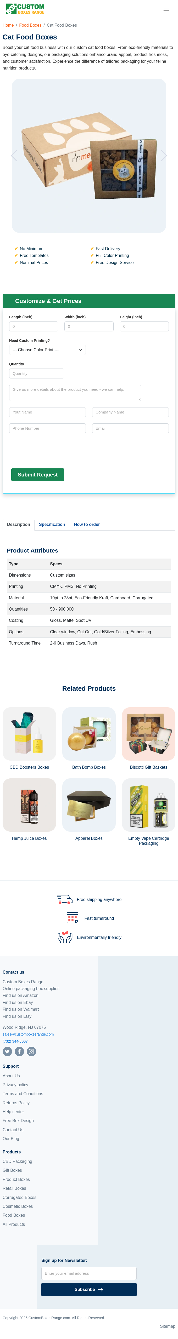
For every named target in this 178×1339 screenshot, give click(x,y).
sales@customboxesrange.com (28, 1034)
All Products (14, 1224)
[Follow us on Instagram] (31, 1051)
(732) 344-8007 (15, 1041)
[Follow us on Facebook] (19, 1051)
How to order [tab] (87, 524)
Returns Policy (16, 1103)
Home (8, 25)
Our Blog (11, 1138)
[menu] (166, 9)
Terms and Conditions (23, 1093)
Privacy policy (15, 1085)
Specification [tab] (52, 524)
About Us (11, 1076)
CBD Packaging (17, 1161)
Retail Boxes (14, 1188)
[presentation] (49, 450)
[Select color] (47, 350)
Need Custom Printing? (29, 340)
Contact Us (13, 1130)
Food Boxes (30, 25)
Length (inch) (20, 317)
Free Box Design (18, 1120)
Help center (13, 1112)
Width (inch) (75, 317)
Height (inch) (131, 317)
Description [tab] (18, 524)
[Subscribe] (89, 1289)
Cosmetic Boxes (18, 1206)
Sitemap (167, 1326)
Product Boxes (16, 1179)
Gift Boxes (12, 1170)
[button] (14, 156)
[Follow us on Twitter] (7, 1051)
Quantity (16, 364)
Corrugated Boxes (19, 1197)
